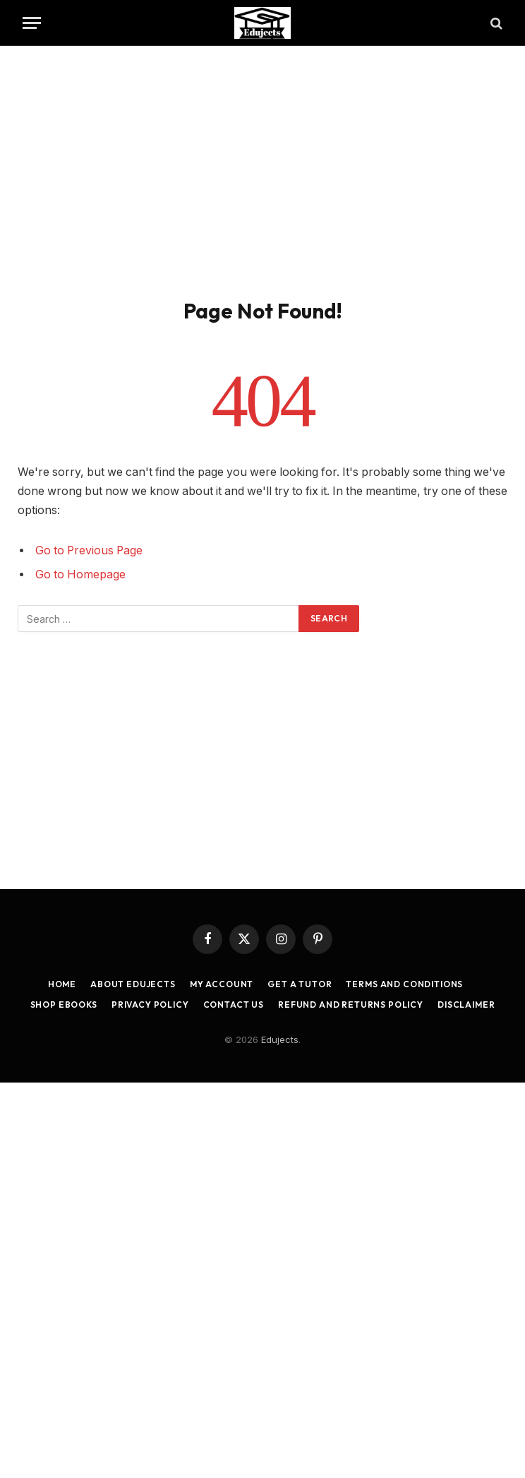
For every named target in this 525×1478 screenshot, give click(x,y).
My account (221, 984)
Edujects (279, 1039)
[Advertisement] (262, 169)
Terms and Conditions (404, 984)
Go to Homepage (80, 574)
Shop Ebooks (63, 1004)
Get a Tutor (299, 984)
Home (62, 984)
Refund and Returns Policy (350, 1004)
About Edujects (133, 984)
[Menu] (32, 23)
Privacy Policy (150, 1004)
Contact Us (233, 1004)
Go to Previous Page (89, 550)
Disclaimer (466, 1004)
